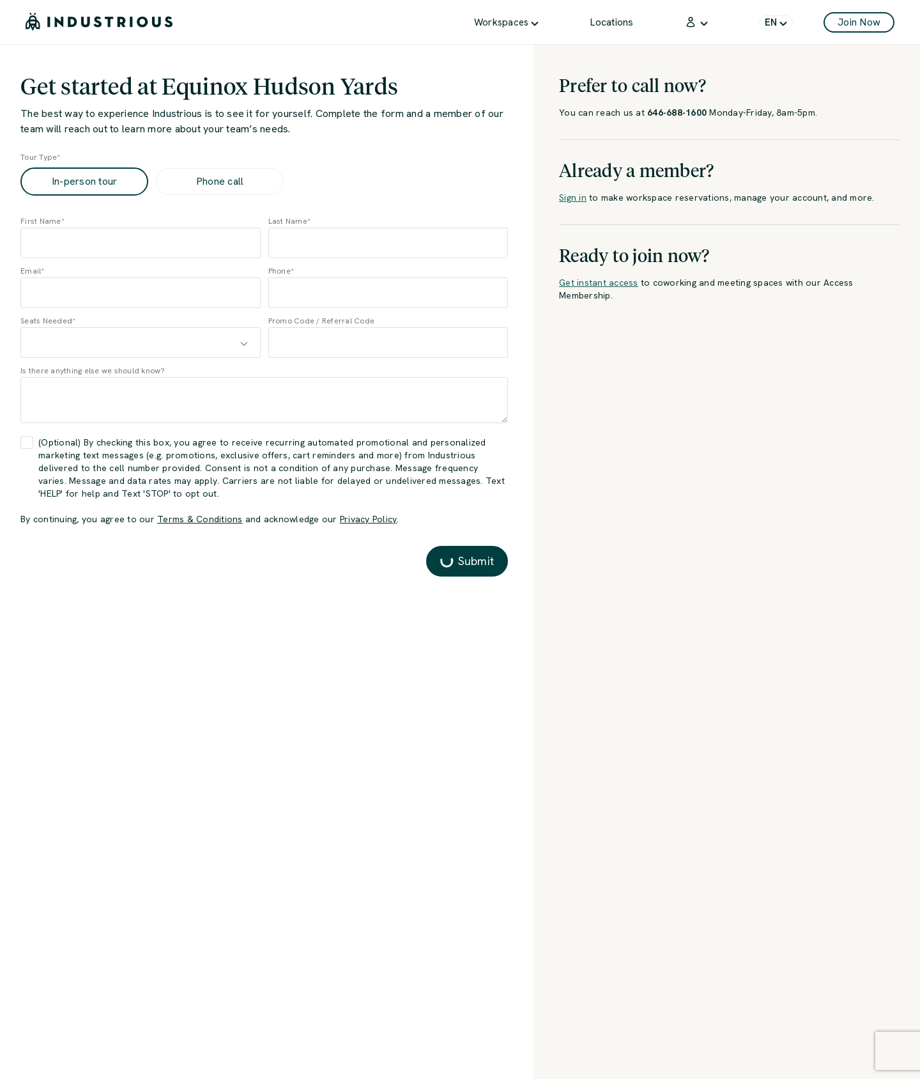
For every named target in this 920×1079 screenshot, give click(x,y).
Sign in (572, 197)
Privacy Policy (368, 519)
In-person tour (85, 181)
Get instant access (598, 282)
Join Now (859, 22)
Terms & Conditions (200, 519)
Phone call (220, 181)
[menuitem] (506, 22)
